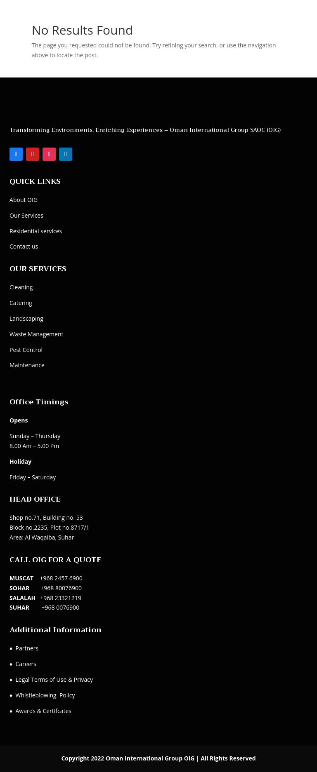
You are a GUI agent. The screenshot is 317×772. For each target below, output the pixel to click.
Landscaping (26, 318)
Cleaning (21, 287)
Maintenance (27, 365)
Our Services (26, 215)
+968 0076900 (61, 607)
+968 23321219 (60, 598)
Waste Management (36, 334)
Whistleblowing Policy (45, 695)
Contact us (23, 246)
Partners (26, 648)
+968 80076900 (61, 588)
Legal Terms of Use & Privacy (53, 679)
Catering (20, 303)
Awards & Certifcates (43, 711)
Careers (25, 664)
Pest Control (26, 350)
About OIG (23, 200)
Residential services (35, 231)
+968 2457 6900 (61, 578)
